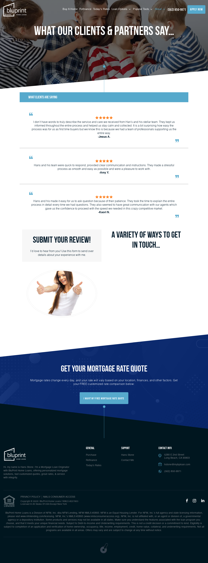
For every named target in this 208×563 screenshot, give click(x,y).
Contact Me (127, 460)
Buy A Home (70, 9)
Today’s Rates (101, 9)
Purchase (91, 455)
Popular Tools (141, 9)
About (158, 9)
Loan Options (120, 9)
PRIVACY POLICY (30, 497)
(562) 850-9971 (177, 9)
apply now (196, 9)
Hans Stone (127, 455)
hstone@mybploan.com (177, 464)
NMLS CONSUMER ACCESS (59, 497)
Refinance (85, 9)
